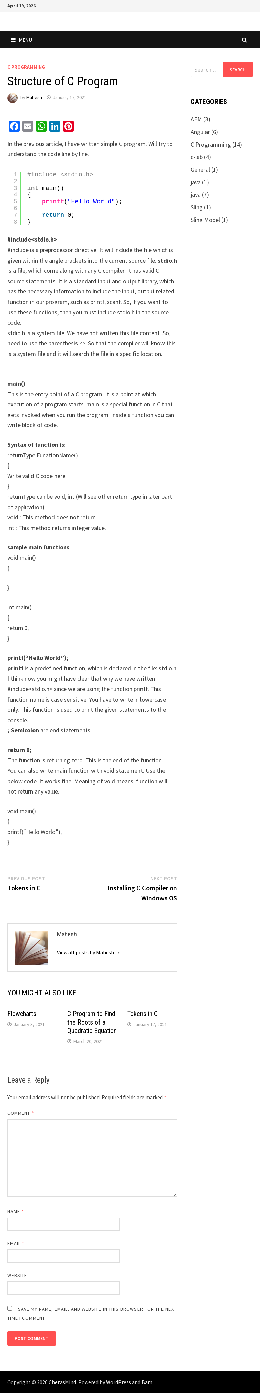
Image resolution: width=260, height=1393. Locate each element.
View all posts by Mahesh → (89, 952)
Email (16, 1243)
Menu (21, 39)
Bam (147, 1382)
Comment (20, 1113)
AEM (196, 119)
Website (17, 1275)
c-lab (197, 157)
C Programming (26, 67)
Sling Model (205, 220)
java (196, 182)
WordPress (118, 1382)
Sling (197, 207)
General (200, 169)
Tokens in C (142, 1014)
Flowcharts (21, 1014)
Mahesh (34, 97)
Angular (200, 132)
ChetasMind (62, 1382)
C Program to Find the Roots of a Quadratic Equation (92, 1022)
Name (15, 1211)
